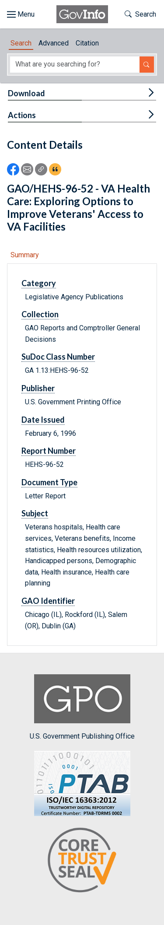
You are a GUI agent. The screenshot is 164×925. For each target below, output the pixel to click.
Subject (34, 513)
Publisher (38, 388)
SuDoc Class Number (58, 356)
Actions (22, 115)
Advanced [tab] (53, 43)
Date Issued (43, 419)
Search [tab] (20, 43)
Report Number (48, 450)
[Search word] (75, 64)
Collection (40, 314)
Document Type (49, 482)
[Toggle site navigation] (21, 14)
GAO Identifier (48, 601)
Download (26, 93)
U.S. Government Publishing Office (82, 707)
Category (38, 283)
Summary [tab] (24, 255)
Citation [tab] (87, 43)
